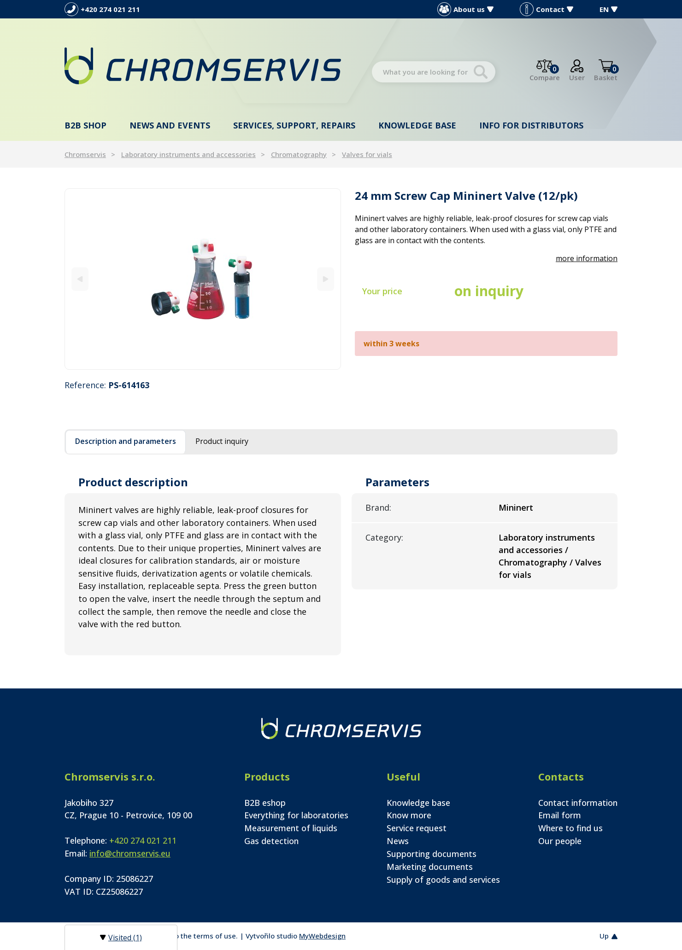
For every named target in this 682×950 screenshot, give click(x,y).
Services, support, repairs (294, 125)
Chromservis (85, 154)
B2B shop (85, 125)
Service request (417, 827)
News (398, 840)
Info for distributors (531, 125)
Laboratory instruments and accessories (188, 154)
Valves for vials (367, 154)
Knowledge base (417, 125)
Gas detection (271, 840)
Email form (559, 815)
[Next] (325, 279)
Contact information (577, 802)
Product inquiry (221, 441)
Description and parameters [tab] (125, 441)
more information (586, 258)
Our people (560, 840)
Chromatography (299, 154)
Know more (409, 815)
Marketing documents (430, 866)
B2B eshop (265, 802)
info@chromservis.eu (129, 853)
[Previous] (79, 279)
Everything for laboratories (296, 815)
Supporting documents (431, 853)
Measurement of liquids (290, 827)
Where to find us (570, 827)
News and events (169, 125)
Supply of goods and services (443, 879)
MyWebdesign (322, 935)
